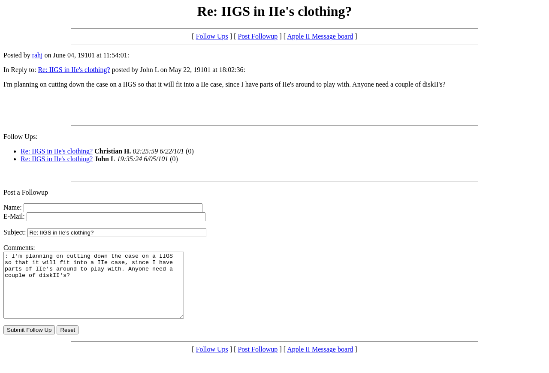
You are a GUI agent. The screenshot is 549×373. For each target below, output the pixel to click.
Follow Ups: (20, 136)
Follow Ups (212, 36)
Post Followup (258, 36)
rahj (37, 55)
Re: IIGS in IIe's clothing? (74, 69)
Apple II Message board (320, 36)
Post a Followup (25, 192)
